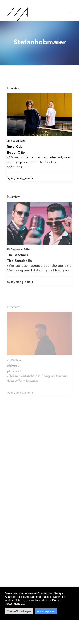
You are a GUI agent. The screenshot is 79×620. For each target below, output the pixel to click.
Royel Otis (14, 146)
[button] (70, 12)
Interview (13, 88)
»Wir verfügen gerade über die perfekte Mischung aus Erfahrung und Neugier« (39, 276)
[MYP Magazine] (17, 14)
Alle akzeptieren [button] (46, 611)
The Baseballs (17, 266)
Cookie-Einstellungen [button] (19, 611)
